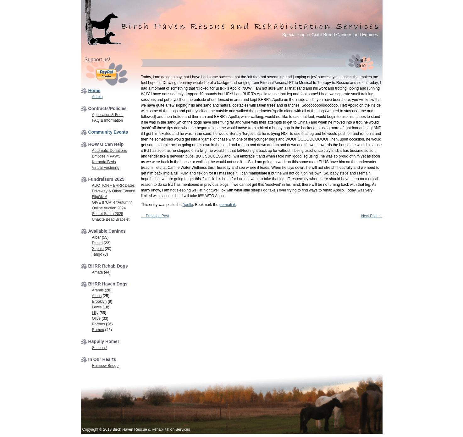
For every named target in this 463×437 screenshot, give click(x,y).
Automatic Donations (109, 150)
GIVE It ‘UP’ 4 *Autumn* (112, 202)
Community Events (108, 132)
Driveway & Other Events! (113, 191)
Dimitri (97, 243)
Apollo (188, 204)
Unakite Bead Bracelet (111, 219)
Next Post (371, 216)
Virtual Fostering (105, 167)
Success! (99, 348)
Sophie (98, 248)
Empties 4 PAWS (106, 156)
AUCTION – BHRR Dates (113, 185)
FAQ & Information (107, 120)
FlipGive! (99, 197)
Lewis (97, 307)
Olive (96, 318)
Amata (97, 272)
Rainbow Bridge (105, 365)
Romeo (98, 330)
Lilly (95, 313)
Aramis (98, 290)
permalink (227, 204)
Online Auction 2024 (109, 208)
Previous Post (155, 216)
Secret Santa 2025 (107, 214)
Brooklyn (99, 301)
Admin (97, 97)
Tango (97, 254)
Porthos (98, 324)
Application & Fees (108, 115)
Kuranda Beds (104, 162)
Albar (96, 237)
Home (94, 90)
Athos (97, 296)
